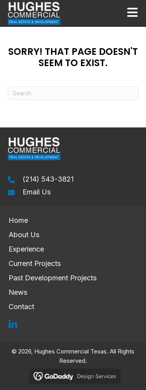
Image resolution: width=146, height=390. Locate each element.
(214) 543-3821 (48, 179)
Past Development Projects (53, 278)
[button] (13, 324)
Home (18, 220)
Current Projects (35, 263)
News (18, 292)
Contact (22, 307)
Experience (26, 249)
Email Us (37, 192)
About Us (24, 235)
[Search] (73, 93)
